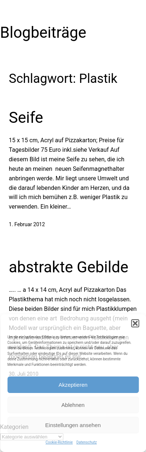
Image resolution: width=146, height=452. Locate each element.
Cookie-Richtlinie (59, 442)
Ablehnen (73, 405)
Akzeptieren (73, 385)
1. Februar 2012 (27, 224)
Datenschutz (86, 442)
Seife (26, 117)
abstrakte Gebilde (68, 267)
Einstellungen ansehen (73, 425)
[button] (135, 323)
